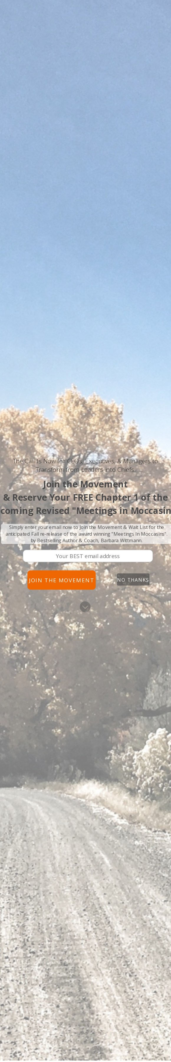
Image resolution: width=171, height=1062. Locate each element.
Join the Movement (61, 580)
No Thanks (133, 579)
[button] (85, 465)
